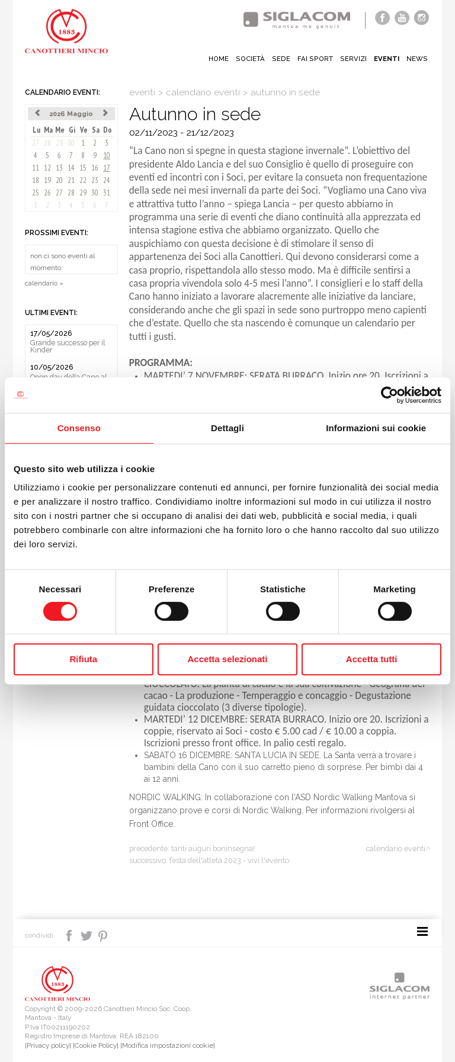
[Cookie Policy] (95, 1045)
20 (59, 180)
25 (35, 193)
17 (106, 168)
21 (71, 180)
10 (106, 155)
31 (106, 193)
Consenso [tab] (79, 428)
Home (219, 58)
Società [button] (250, 58)
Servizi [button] (353, 58)
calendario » (44, 283)
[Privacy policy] (48, 1045)
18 (35, 180)
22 (82, 180)
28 (47, 143)
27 (35, 143)
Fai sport (315, 58)
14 (71, 168)
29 (59, 143)
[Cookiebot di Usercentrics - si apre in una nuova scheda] (389, 395)
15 (82, 168)
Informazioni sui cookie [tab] (376, 428)
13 (59, 168)
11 (35, 168)
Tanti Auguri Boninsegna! (213, 848)
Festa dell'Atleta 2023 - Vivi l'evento (229, 860)
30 (71, 143)
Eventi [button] (386, 58)
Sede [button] (281, 58)
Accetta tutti (372, 659)
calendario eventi (203, 92)
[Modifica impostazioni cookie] (167, 1045)
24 (106, 180)
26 (47, 193)
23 (94, 180)
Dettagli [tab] (227, 428)
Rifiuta (83, 659)
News (417, 58)
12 (47, 168)
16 (94, 168)
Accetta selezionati (227, 659)
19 (47, 180)
